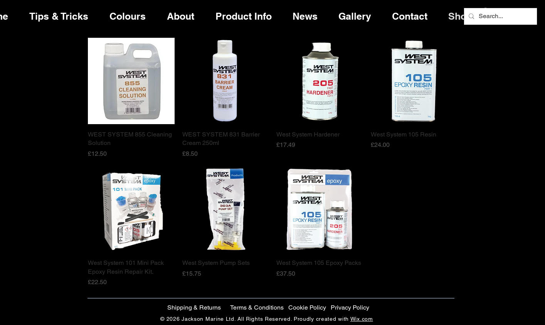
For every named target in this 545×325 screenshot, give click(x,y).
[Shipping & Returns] (194, 307)
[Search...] (500, 16)
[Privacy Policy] (349, 307)
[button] (307, 307)
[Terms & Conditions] (257, 307)
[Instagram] (519, 176)
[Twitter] (519, 160)
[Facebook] (519, 144)
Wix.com (361, 319)
